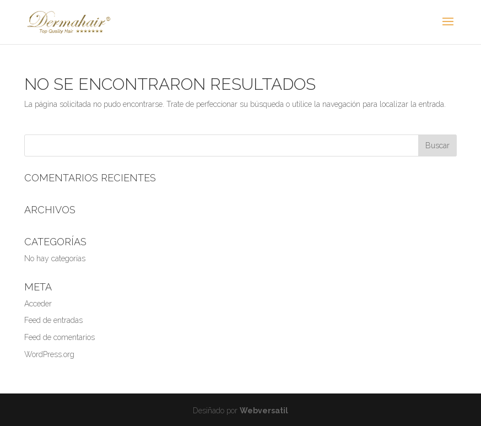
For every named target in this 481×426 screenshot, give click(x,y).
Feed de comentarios (59, 337)
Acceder (38, 303)
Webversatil (264, 410)
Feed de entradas (53, 320)
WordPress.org (49, 354)
